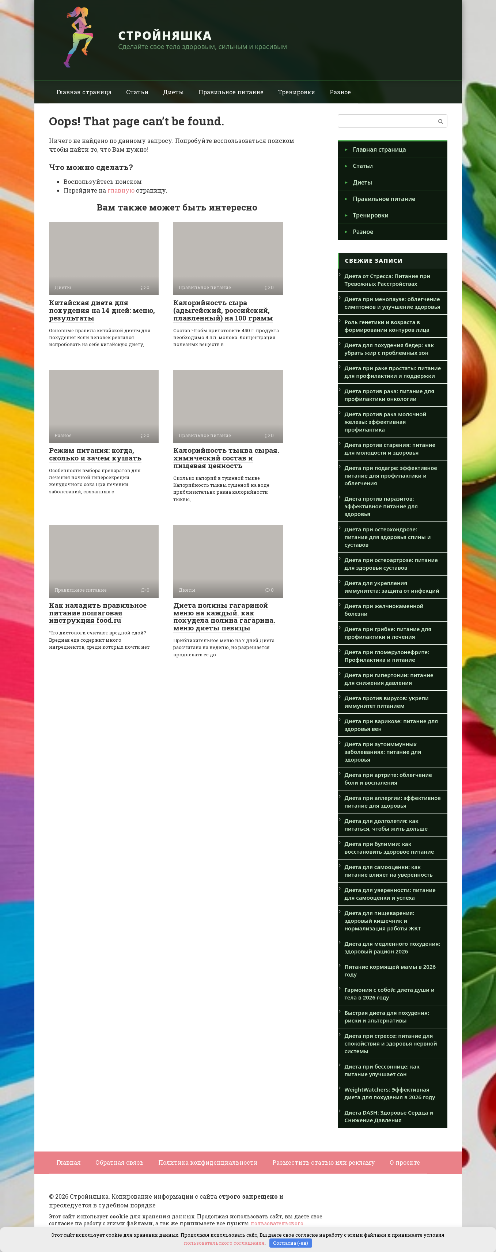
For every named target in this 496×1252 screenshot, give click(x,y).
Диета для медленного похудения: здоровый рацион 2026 (392, 947)
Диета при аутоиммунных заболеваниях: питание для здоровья (383, 751)
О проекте (405, 1162)
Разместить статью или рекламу (323, 1162)
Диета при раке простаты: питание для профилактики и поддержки (393, 371)
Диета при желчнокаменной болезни (384, 609)
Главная (68, 1162)
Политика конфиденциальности (208, 1162)
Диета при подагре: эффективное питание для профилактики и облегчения (391, 475)
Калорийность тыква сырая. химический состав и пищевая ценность (226, 457)
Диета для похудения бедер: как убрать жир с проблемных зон (389, 348)
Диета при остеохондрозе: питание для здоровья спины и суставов (388, 537)
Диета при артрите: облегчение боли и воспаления (388, 778)
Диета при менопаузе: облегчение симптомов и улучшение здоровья (392, 302)
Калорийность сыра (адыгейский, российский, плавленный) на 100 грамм (223, 310)
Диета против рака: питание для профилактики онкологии (390, 394)
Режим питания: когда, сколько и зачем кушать (95, 453)
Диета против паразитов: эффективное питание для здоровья (381, 506)
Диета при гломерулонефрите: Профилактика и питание (387, 655)
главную (121, 190)
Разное (340, 92)
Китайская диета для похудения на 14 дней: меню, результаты (102, 310)
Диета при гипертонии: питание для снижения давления (389, 678)
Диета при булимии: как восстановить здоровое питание (389, 847)
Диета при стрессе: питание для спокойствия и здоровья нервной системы (391, 1043)
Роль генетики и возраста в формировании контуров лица (387, 325)
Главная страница (83, 92)
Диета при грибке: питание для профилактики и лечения (388, 632)
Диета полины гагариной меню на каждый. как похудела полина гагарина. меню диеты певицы (224, 616)
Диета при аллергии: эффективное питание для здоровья (393, 801)
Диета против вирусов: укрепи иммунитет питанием (387, 701)
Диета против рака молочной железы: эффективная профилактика (386, 421)
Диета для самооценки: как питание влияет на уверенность (389, 870)
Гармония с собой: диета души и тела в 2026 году (390, 993)
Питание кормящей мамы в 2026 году (390, 970)
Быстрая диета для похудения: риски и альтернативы (387, 1016)
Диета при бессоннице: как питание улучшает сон (382, 1070)
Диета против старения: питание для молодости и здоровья (390, 448)
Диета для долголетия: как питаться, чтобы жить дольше (386, 824)
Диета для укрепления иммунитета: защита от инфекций (392, 586)
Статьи (137, 92)
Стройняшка (165, 35)
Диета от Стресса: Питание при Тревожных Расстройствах (387, 279)
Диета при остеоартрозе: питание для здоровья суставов (391, 563)
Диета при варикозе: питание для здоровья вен (391, 724)
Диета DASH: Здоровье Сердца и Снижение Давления (389, 1116)
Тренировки (296, 92)
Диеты (173, 92)
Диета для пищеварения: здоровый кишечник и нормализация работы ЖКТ (383, 920)
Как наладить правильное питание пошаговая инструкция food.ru (98, 612)
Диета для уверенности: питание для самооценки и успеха (390, 893)
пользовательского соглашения (224, 1243)
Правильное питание (231, 92)
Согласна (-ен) (290, 1243)
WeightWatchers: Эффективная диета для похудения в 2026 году (390, 1093)
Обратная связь (119, 1162)
